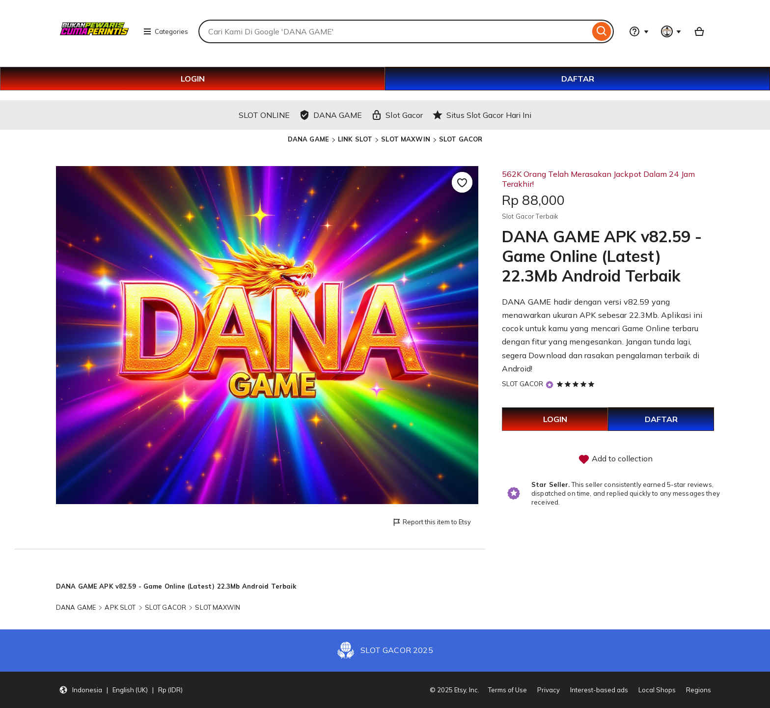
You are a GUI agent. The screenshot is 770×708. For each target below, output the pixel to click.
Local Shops (657, 690)
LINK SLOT (355, 139)
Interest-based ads (599, 690)
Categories (165, 31)
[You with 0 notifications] (671, 31)
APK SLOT (120, 607)
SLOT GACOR (460, 139)
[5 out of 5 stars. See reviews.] (577, 384)
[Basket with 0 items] (699, 31)
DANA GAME (308, 139)
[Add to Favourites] (462, 182)
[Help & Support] (639, 31)
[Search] (602, 31)
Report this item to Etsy (431, 522)
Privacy (548, 690)
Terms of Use (507, 690)
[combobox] (394, 31)
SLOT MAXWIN (405, 139)
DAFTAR (577, 79)
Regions (698, 690)
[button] (121, 689)
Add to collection (615, 459)
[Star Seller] (549, 384)
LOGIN (193, 79)
